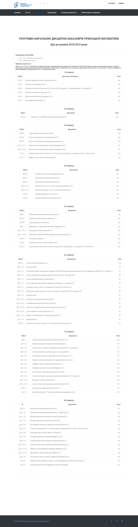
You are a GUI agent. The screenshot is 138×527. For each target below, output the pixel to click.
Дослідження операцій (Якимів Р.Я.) (47, 182)
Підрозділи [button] (51, 13)
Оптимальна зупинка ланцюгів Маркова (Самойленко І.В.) (49, 457)
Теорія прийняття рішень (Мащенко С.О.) (40, 311)
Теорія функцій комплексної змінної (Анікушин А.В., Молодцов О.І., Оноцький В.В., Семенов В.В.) (61, 247)
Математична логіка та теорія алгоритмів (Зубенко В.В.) (54, 186)
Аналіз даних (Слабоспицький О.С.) (41, 230)
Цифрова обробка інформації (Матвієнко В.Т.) (48, 364)
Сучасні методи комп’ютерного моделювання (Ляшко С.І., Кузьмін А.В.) (50, 283)
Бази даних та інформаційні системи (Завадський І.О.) (47, 226)
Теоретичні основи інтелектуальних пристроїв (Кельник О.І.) (46, 307)
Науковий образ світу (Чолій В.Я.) (47, 194)
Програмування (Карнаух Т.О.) (35, 100)
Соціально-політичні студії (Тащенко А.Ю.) (43, 243)
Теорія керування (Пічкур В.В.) (39, 222)
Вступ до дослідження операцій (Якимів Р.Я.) (44, 137)
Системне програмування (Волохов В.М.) (40, 299)
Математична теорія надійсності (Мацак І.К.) (45, 453)
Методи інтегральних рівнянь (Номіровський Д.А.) (49, 344)
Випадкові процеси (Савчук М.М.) (44, 380)
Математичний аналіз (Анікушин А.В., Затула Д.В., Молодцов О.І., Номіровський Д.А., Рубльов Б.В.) (58, 88)
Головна (17, 13)
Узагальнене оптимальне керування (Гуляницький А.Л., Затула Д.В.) (55, 348)
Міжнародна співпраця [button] (91, 13)
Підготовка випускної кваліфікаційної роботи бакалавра (49, 465)
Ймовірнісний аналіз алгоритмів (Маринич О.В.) (49, 368)
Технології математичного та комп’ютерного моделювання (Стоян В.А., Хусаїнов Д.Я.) (59, 429)
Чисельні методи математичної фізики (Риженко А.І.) (50, 340)
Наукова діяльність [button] (69, 13)
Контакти (111, 3)
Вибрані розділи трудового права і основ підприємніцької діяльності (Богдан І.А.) (57, 461)
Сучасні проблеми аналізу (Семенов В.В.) (40, 279)
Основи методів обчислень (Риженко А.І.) (43, 218)
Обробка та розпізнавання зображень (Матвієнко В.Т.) (48, 449)
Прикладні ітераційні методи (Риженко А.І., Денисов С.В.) (49, 412)
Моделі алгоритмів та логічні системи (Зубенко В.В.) (53, 190)
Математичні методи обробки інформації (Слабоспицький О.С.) (50, 234)
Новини (121, 3)
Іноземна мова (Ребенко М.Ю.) (35, 84)
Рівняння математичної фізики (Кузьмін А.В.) (44, 214)
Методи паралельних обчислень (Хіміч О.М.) (45, 421)
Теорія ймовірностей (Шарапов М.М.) (41, 133)
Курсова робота (31, 267)
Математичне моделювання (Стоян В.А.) (46, 388)
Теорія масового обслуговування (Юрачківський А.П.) (48, 441)
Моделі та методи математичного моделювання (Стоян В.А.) (53, 360)
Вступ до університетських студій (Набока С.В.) (41, 80)
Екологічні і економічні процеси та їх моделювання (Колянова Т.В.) (48, 323)
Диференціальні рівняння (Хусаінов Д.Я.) (42, 157)
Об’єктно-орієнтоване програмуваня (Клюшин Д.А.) (46, 141)
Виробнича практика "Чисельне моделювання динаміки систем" (54, 392)
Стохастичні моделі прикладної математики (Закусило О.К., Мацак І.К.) (56, 376)
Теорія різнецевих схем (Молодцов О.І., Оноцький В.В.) (51, 352)
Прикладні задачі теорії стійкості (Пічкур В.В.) (45, 433)
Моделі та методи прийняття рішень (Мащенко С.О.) (43, 315)
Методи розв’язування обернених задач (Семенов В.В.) (48, 416)
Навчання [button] (39, 13)
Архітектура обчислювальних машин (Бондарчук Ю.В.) (47, 149)
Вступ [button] (27, 13)
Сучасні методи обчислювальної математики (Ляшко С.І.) (49, 445)
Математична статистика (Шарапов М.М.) (50, 174)
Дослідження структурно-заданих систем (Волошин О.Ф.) (49, 425)
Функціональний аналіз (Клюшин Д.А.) (48, 198)
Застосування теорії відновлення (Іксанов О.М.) (48, 372)
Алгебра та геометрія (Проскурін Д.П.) (38, 92)
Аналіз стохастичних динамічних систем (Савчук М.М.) (51, 384)
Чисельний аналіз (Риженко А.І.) (37, 263)
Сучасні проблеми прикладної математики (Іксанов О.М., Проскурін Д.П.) (50, 275)
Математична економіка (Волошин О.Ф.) (43, 408)
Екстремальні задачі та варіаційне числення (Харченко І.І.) (52, 356)
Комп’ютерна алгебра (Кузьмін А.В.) (48, 178)
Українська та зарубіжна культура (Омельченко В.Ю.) (49, 117)
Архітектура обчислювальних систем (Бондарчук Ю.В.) (47, 145)
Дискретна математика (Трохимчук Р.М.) (38, 96)
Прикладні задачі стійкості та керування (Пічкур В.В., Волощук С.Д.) (49, 287)
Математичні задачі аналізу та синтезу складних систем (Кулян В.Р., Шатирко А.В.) (54, 291)
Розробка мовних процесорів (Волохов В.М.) (41, 303)
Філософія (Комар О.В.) (36, 239)
